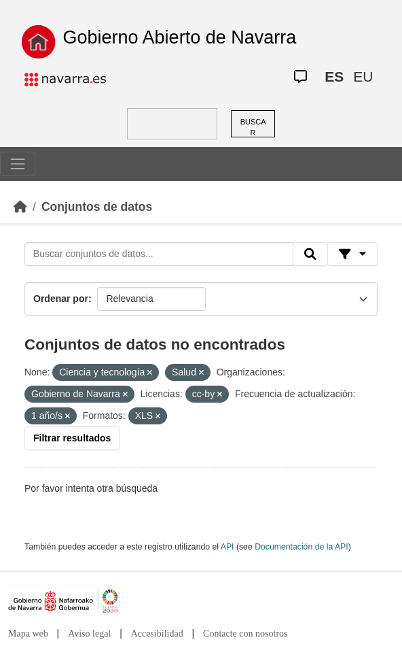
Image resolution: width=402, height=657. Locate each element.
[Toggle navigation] (17, 164)
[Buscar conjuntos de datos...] (158, 254)
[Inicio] (20, 207)
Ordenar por (60, 298)
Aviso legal (89, 633)
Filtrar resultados (72, 438)
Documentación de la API (301, 547)
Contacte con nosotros (245, 633)
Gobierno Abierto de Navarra (180, 37)
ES (334, 76)
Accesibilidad (157, 633)
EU (363, 76)
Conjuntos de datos (96, 207)
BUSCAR (253, 127)
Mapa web (28, 633)
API (227, 547)
